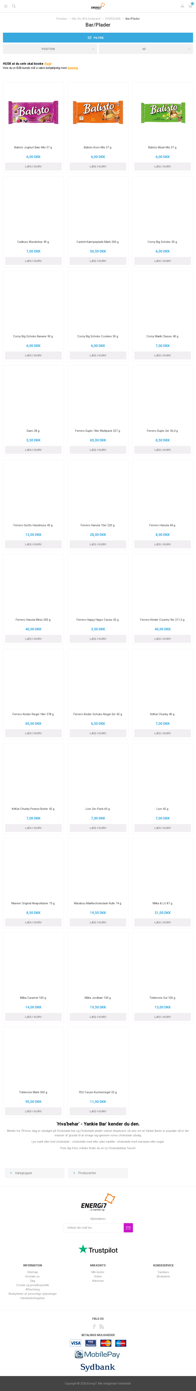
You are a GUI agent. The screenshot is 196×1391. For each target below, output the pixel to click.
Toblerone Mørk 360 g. (33, 1092)
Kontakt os (33, 1276)
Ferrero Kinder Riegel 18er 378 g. (33, 714)
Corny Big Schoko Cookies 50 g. (98, 336)
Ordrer (98, 1276)
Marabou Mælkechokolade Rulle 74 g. (98, 903)
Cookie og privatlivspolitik (32, 1285)
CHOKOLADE (113, 18)
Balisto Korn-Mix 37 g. (98, 147)
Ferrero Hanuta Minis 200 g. (33, 620)
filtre (99, 37)
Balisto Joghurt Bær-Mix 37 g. (33, 147)
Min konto (98, 1272)
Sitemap (32, 1272)
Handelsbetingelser (32, 1298)
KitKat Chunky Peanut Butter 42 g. (33, 809)
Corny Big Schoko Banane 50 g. (33, 336)
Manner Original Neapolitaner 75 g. (33, 903)
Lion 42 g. (163, 809)
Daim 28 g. (33, 431)
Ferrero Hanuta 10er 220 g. (98, 525)
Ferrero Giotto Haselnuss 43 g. (33, 525)
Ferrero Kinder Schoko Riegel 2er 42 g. (98, 714)
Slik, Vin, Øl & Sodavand (86, 18)
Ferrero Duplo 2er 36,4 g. (162, 431)
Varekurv (190, 6)
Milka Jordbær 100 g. (98, 998)
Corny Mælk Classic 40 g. (163, 336)
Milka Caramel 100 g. (33, 998)
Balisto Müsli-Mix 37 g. (162, 147)
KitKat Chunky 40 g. (162, 714)
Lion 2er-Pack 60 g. (98, 809)
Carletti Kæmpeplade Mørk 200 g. (98, 242)
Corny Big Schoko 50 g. (163, 242)
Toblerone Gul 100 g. (162, 998)
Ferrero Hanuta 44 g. (162, 525)
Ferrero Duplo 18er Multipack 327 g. (98, 431)
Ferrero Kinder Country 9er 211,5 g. (162, 620)
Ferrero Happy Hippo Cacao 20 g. (98, 620)
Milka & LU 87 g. (163, 903)
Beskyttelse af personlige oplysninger (33, 1294)
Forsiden (61, 18)
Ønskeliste (163, 1276)
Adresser (98, 1281)
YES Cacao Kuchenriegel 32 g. (98, 1092)
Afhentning (33, 1289)
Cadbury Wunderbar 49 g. (33, 242)
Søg (32, 1281)
